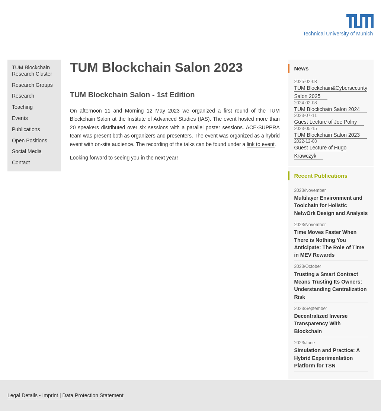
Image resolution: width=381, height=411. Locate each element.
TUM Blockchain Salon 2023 (327, 135)
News (301, 68)
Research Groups (32, 85)
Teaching (22, 107)
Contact (21, 162)
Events (20, 118)
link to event (261, 144)
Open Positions (29, 140)
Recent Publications (320, 176)
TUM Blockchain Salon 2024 (327, 109)
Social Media (27, 151)
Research (23, 96)
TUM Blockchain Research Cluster (32, 70)
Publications (26, 129)
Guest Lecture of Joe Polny (325, 122)
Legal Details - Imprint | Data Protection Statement (65, 395)
